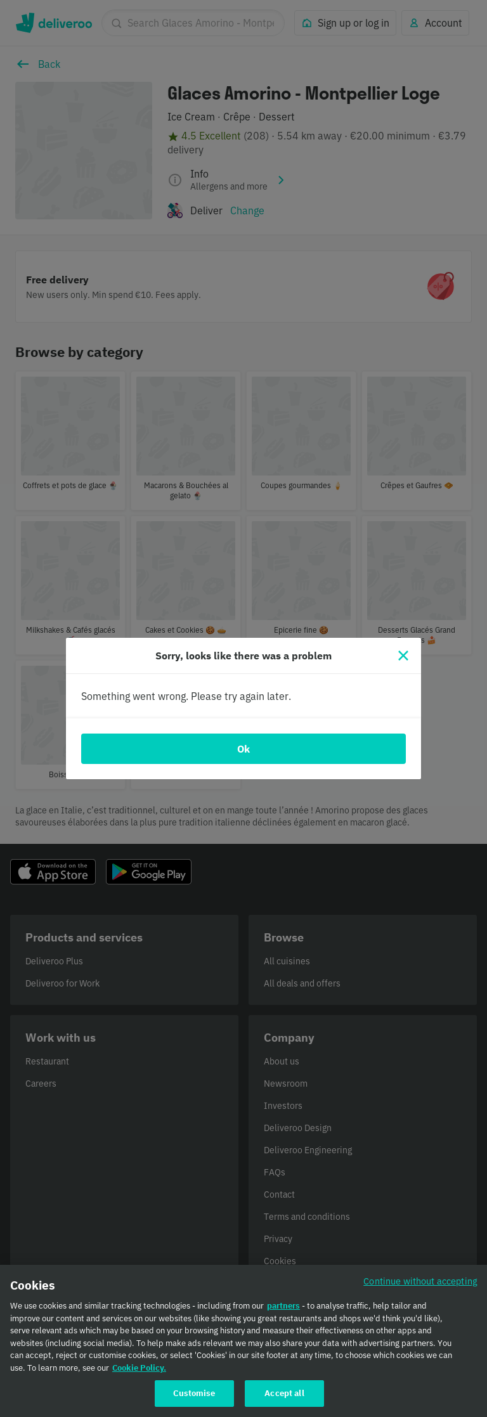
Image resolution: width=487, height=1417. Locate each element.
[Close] (403, 655)
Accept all (284, 1400)
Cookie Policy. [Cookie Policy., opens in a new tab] (139, 1374)
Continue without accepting (420, 1288)
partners (283, 1312)
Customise (194, 1400)
